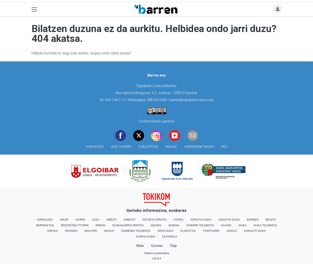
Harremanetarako (199, 147)
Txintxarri (211, 230)
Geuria (156, 225)
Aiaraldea (45, 219)
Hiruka (52, 230)
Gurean (157, 246)
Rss (224, 147)
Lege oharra (121, 147)
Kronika (71, 230)
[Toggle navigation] (34, 9)
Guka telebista (265, 225)
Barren (252, 219)
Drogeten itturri (75, 225)
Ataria (178, 219)
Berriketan (45, 225)
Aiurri (80, 219)
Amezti (111, 219)
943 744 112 (115, 100)
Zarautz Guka (255, 230)
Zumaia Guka (145, 236)
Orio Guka (165, 230)
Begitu (271, 219)
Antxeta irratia (154, 219)
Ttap (173, 246)
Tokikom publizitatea (156, 253)
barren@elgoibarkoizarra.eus (191, 100)
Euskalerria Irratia (128, 225)
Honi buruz (95, 147)
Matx (140, 246)
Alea (95, 219)
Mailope (91, 230)
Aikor (64, 219)
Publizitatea (148, 147)
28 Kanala (169, 236)
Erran (101, 225)
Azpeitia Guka (200, 219)
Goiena (173, 225)
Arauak (171, 147)
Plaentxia (188, 230)
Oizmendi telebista (135, 230)
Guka (242, 225)
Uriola (232, 230)
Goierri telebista (200, 225)
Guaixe (226, 225)
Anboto (129, 219)
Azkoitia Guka (229, 219)
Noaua (109, 230)
